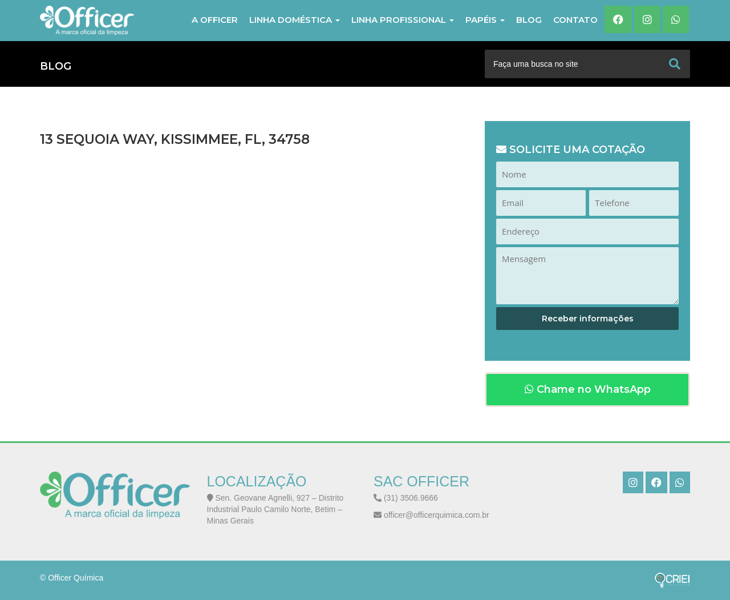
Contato (575, 19)
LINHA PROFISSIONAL (402, 19)
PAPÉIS (485, 19)
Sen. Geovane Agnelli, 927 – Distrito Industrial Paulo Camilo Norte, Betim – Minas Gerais (275, 509)
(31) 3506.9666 (406, 497)
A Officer (215, 19)
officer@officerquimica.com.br (431, 515)
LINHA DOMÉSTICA (294, 19)
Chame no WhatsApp (588, 389)
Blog (529, 19)
